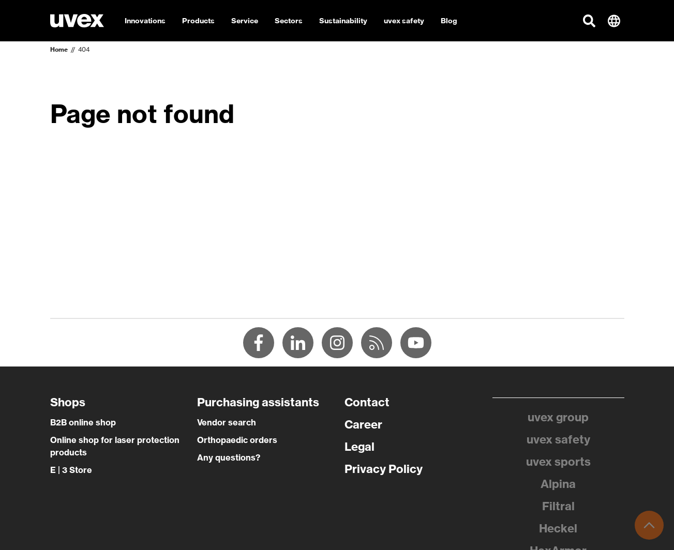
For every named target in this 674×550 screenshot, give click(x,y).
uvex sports (558, 461)
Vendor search (226, 422)
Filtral (558, 506)
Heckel (558, 528)
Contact (367, 402)
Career (363, 424)
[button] (589, 20)
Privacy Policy (384, 469)
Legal (360, 446)
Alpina (558, 484)
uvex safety (558, 439)
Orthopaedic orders (237, 440)
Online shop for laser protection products (114, 446)
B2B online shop (83, 422)
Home (59, 49)
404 (83, 49)
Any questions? (228, 457)
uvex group (558, 417)
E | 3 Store (71, 470)
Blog (449, 20)
